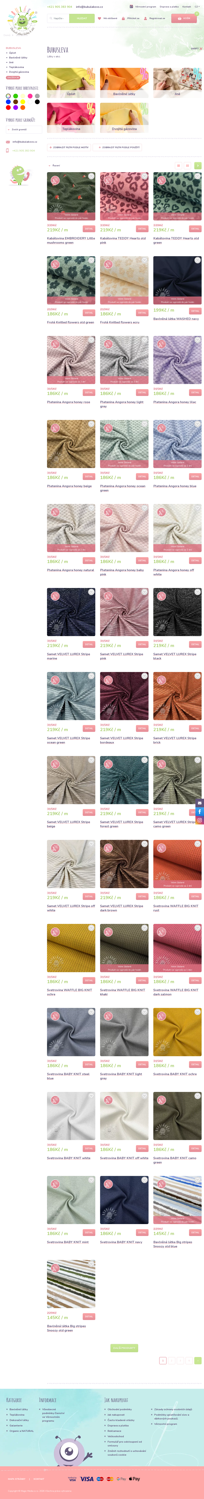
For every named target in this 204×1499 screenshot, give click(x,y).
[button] (24, 129)
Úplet (12, 53)
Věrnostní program (143, 6)
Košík (184, 18)
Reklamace (114, 1431)
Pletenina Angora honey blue (174, 486)
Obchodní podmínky (120, 1409)
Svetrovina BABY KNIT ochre (175, 1074)
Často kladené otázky (121, 1420)
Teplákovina (16, 67)
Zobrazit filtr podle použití (119, 147)
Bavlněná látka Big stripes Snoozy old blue (172, 1244)
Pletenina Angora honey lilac (174, 402)
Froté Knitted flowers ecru (119, 322)
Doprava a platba (169, 6)
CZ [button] (196, 6)
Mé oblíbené (107, 18)
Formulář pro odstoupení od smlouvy (125, 1443)
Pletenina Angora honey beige (69, 486)
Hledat (82, 18)
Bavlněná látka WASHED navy (176, 319)
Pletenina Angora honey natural (70, 570)
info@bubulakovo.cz (89, 7)
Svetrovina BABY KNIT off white (124, 1158)
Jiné (11, 62)
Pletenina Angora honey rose (68, 402)
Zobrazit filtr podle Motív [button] (70, 147)
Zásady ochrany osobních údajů (173, 1409)
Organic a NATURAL (22, 1431)
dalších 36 (13, 77)
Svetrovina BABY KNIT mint (68, 1242)
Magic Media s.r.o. (30, 1490)
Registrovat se (154, 18)
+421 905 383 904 (59, 7)
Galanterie (16, 1425)
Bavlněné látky (18, 57)
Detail (89, 228)
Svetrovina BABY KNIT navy (121, 1242)
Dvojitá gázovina (19, 72)
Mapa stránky (16, 1479)
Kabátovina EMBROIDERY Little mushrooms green (71, 240)
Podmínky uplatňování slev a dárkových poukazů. (171, 1416)
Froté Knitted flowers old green (70, 322)
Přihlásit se (130, 18)
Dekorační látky (19, 1420)
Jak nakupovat (116, 1415)
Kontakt (186, 6)
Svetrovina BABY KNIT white (68, 1158)
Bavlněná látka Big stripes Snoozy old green (66, 1328)
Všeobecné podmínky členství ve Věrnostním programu (53, 1415)
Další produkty (124, 1348)
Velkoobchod (116, 1436)
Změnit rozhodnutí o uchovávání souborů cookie (127, 1453)
